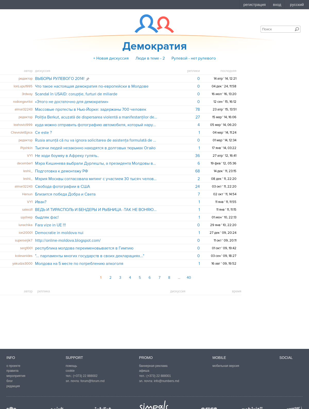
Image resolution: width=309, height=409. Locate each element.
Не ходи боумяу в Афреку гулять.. (67, 155)
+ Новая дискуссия (111, 58)
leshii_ (27, 171)
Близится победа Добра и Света (65, 194)
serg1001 (26, 248)
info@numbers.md (166, 381)
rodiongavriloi (22, 102)
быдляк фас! (47, 217)
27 (197, 117)
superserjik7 (23, 240)
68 (197, 171)
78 (197, 109)
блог (9, 381)
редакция (13, 386)
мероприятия (15, 376)
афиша (144, 371)
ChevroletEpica (21, 133)
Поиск (297, 29)
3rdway (27, 94)
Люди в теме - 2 (150, 58)
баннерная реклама (153, 366)
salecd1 (27, 210)
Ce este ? (43, 132)
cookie (70, 371)
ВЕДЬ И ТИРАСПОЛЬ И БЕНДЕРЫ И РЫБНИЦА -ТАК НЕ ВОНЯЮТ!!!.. (96, 209)
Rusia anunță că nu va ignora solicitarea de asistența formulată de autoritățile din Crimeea (96, 140)
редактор (25, 79)
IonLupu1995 (23, 86)
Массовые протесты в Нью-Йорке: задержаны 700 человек (90, 109)
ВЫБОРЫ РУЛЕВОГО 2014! (59, 78)
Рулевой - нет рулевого (193, 58)
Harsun (27, 194)
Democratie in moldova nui (59, 232)
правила (12, 371)
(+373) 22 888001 (159, 376)
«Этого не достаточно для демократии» (71, 101)
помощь (71, 366)
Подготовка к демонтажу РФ (61, 171)
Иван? (40, 201)
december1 (24, 163)
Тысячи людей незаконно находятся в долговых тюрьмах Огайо (95, 148)
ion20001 (25, 233)
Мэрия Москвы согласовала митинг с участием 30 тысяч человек (96, 178)
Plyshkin (26, 148)
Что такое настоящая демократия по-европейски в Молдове (92, 86)
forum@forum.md (92, 381)
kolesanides (23, 256)
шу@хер (26, 217)
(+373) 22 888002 (85, 376)
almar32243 (23, 109)
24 (197, 186)
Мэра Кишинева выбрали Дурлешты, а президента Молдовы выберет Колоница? (96, 163)
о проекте (13, 366)
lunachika (25, 225)
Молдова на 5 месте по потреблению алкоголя (79, 263)
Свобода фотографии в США (62, 186)
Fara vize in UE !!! (50, 225)
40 (189, 277)
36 (197, 155)
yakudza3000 (22, 264)
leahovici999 (23, 125)
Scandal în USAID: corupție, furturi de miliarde (76, 94)
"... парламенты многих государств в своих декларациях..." (89, 255)
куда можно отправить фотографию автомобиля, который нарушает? (96, 124)
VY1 (29, 156)
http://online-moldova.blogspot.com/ (68, 240)
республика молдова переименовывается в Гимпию (84, 248)
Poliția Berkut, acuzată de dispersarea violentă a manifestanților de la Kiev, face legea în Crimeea (96, 117)
